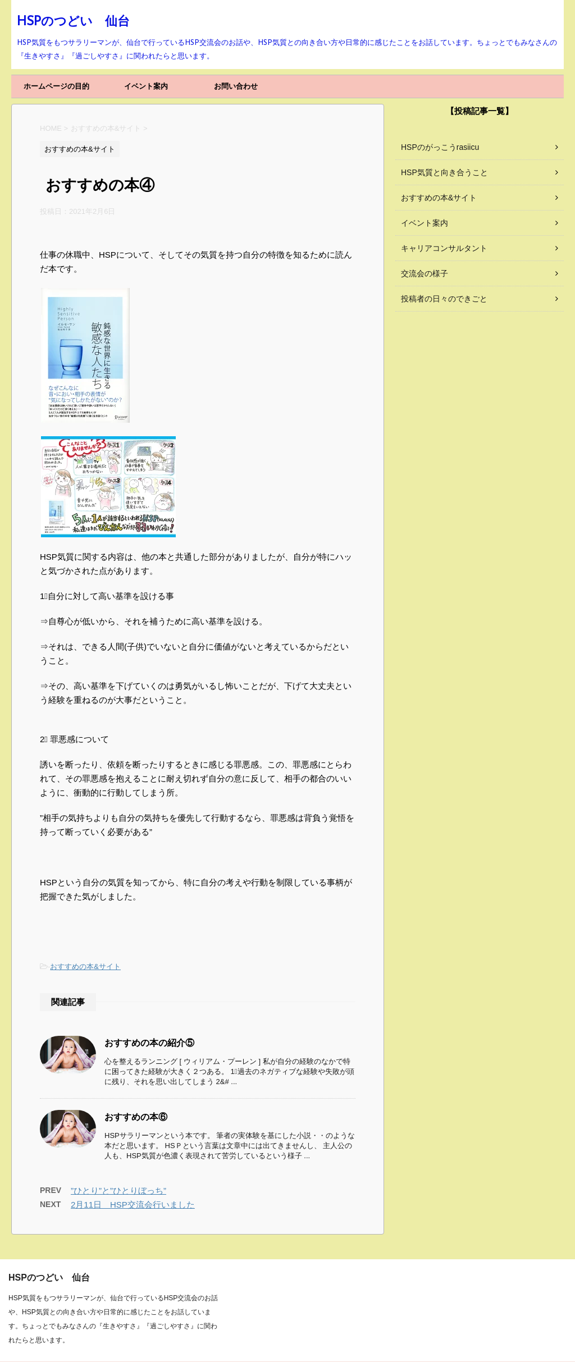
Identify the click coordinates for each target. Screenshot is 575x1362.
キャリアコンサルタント (444, 248)
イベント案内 (146, 86)
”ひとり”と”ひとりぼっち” (118, 1190)
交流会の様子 (424, 273)
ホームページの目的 (56, 86)
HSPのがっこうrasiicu (440, 147)
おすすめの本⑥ (135, 1117)
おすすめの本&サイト (85, 966)
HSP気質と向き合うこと (444, 172)
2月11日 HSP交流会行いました (133, 1204)
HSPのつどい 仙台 (73, 22)
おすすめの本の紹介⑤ (149, 1043)
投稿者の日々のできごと (444, 298)
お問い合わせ (236, 86)
